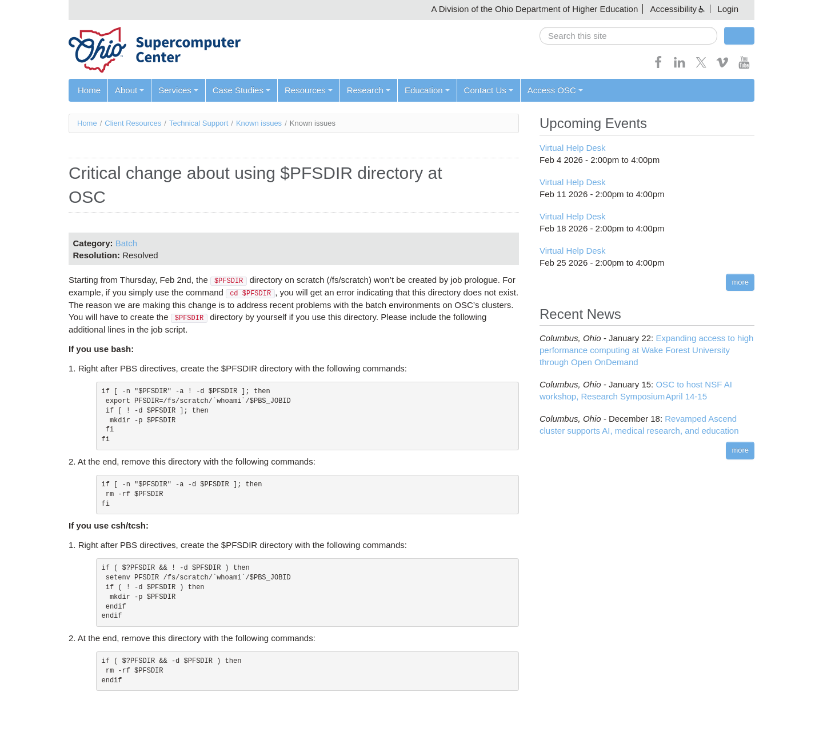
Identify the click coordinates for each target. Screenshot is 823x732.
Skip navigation (32, 9)
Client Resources (133, 123)
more (740, 282)
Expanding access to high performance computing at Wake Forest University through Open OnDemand (646, 350)
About (129, 90)
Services (178, 90)
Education (427, 90)
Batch (126, 243)
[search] (628, 36)
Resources (309, 90)
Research (368, 90)
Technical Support (198, 123)
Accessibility (673, 9)
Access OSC (555, 90)
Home (89, 90)
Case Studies (241, 90)
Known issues (259, 123)
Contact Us (488, 90)
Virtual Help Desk (573, 148)
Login (727, 9)
